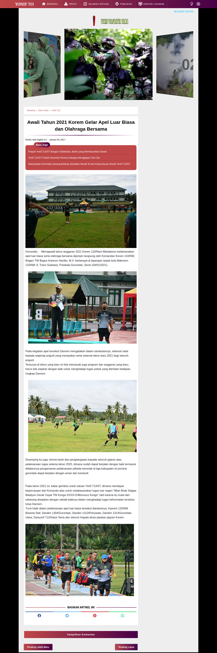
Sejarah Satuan (96, 4)
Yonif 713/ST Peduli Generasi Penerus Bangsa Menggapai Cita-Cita (64, 158)
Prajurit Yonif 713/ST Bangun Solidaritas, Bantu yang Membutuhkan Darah (67, 152)
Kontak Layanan (151, 4)
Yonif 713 (24, 4)
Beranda (50, 4)
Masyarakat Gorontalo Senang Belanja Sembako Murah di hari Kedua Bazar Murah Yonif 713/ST (79, 164)
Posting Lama (126, 647)
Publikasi (123, 4)
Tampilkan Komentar (81, 635)
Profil (70, 4)
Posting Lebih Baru (38, 647)
